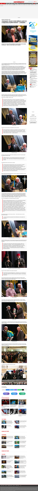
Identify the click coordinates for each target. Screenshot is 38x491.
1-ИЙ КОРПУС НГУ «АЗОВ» (33, 116)
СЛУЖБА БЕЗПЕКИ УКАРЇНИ (33, 118)
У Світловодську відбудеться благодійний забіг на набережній (33, 85)
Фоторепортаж (6, 19)
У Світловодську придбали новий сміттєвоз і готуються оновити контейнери (22, 415)
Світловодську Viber (6, 393)
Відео (6, 3)
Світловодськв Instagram (22, 393)
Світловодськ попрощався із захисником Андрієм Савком (5, 415)
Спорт (12, 4)
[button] (26, 366)
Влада (14, 4)
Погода (15, 3)
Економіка (19, 4)
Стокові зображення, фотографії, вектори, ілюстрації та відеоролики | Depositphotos (33, 122)
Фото (4, 3)
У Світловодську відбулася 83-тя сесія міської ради (10, 445)
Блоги (12, 3)
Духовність (24, 4)
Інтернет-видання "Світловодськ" (5, 487)
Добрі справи (1, 5)
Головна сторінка (2, 485)
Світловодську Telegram (14, 393)
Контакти (14, 485)
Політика (17, 4)
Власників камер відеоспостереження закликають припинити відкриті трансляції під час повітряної (10, 467)
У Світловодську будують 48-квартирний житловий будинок (10, 442)
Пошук (17, 3)
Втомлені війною (13, 414)
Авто (26, 4)
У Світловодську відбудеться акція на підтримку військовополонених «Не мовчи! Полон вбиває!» (5, 406)
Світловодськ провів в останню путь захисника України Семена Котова (23, 472)
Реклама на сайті (17, 485)
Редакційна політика (10, 485)
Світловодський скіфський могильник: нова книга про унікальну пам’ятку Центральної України (23, 466)
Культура (5, 4)
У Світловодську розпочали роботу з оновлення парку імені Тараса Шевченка (23, 442)
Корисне (35, 4)
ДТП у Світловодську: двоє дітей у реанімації (10, 471)
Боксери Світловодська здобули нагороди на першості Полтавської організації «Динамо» (22, 406)
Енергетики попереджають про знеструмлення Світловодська (10, 461)
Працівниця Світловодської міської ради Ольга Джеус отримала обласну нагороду (10, 437)
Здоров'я (10, 4)
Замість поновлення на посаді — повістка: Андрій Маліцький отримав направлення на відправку (10, 457)
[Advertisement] (19, 11)
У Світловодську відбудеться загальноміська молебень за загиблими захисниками (13, 406)
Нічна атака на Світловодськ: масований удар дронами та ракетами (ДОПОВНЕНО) (23, 476)
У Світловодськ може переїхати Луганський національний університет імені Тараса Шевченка (10, 422)
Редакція (6, 485)
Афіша (9, 3)
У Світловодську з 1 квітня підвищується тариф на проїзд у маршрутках (23, 446)
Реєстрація (36, 3)
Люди (7, 4)
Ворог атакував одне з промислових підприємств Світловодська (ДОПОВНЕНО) (10, 476)
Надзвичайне (32, 4)
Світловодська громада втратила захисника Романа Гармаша (33, 83)
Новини (1, 3)
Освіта (3, 4)
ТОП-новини (3, 19)
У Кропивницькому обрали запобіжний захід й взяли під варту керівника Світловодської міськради (23, 461)
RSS (20, 485)
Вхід (34, 3)
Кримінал (29, 4)
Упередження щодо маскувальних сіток (33, 86)
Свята (21, 4)
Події (0, 4)
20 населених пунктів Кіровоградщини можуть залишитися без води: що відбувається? (23, 457)
